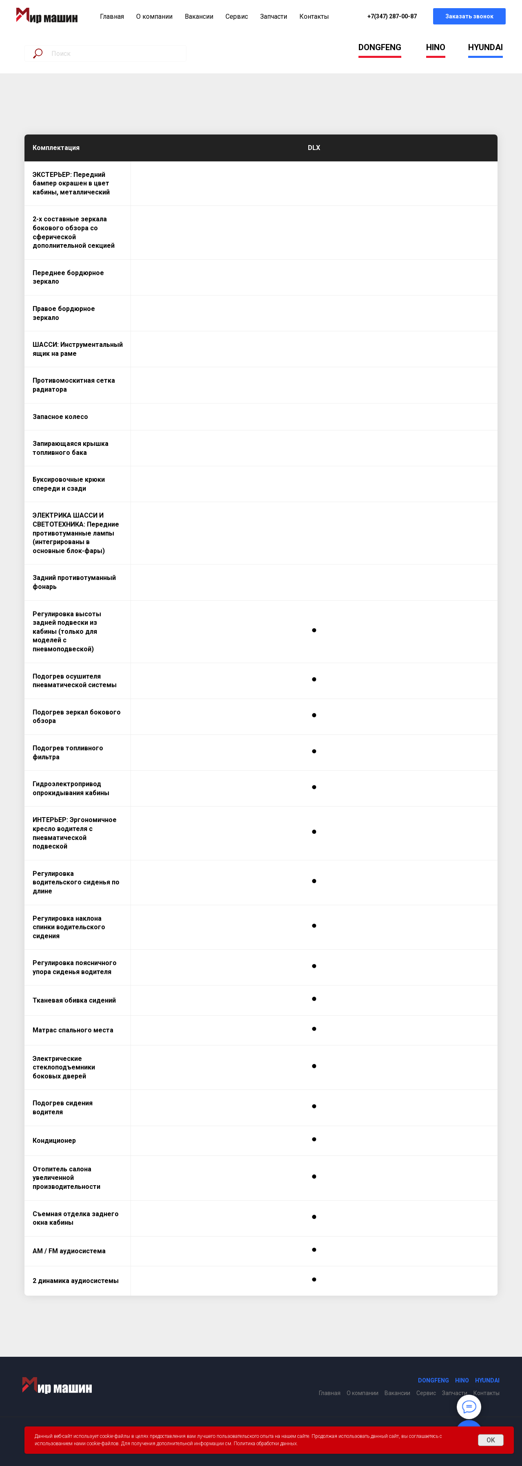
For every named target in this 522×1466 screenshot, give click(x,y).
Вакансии (199, 16)
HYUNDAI (485, 47)
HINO (435, 47)
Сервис (237, 16)
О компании (154, 16)
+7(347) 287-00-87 (392, 16)
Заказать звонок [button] (469, 16)
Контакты (314, 16)
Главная (112, 16)
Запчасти (273, 16)
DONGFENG (379, 47)
